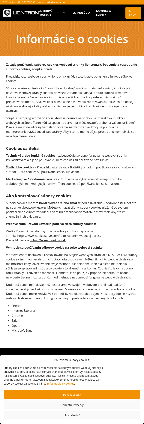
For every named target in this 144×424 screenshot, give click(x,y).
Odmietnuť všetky (72, 405)
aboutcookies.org (34, 207)
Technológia (80, 12)
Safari (16, 320)
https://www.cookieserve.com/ (38, 236)
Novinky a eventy (103, 12)
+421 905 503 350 (25, 2)
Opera (16, 326)
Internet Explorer (23, 311)
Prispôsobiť (72, 415)
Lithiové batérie (52, 12)
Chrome (17, 316)
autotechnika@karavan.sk (51, 2)
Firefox (16, 306)
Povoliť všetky (72, 394)
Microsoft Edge (22, 330)
